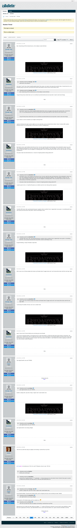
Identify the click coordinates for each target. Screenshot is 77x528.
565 (35, 517)
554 (16, 517)
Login (73, 0)
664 (54, 517)
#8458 (71, 420)
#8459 (71, 447)
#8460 (71, 486)
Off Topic (18, 16)
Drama (8, 453)
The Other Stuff (12, 16)
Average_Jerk (8, 49)
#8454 (71, 296)
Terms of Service (64, 522)
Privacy (56, 522)
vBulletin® (68, 525)
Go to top (71, 522)
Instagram (45, 72)
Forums (5, 11)
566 (39, 517)
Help (45, 522)
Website (35, 72)
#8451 (71, 206)
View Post (35, 81)
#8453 (71, 269)
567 (42, 517)
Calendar (12, 13)
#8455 (71, 331)
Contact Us (50, 522)
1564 (62, 517)
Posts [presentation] (5, 37)
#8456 (71, 358)
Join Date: (6, 54)
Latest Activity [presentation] (11, 37)
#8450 (71, 171)
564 (31, 517)
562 (24, 517)
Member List (5, 13)
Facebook (40, 72)
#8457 (71, 385)
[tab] (5, 37)
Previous (9, 517)
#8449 (71, 144)
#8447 (71, 78)
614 (50, 517)
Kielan (8, 363)
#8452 (71, 234)
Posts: (7, 55)
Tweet (9, 59)
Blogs (10, 11)
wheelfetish (9, 84)
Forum (7, 16)
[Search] (49, 40)
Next (71, 517)
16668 (66, 517)
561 (20, 517)
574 (46, 517)
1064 (58, 517)
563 (27, 517)
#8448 (71, 106)
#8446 (71, 43)
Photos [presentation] (19, 37)
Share (9, 58)
